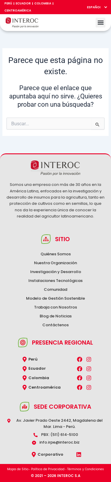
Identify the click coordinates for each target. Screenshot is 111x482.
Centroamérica (17, 10)
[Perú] (24, 359)
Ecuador (23, 3)
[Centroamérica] (24, 387)
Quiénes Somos (56, 254)
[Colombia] (24, 378)
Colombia (42, 3)
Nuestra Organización (55, 263)
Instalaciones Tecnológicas (55, 280)
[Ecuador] (24, 368)
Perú (8, 3)
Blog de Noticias (56, 316)
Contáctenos (55, 325)
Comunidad (55, 289)
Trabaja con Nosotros (55, 307)
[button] (100, 22)
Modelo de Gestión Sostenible (55, 298)
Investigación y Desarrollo (55, 272)
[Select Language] (95, 7)
